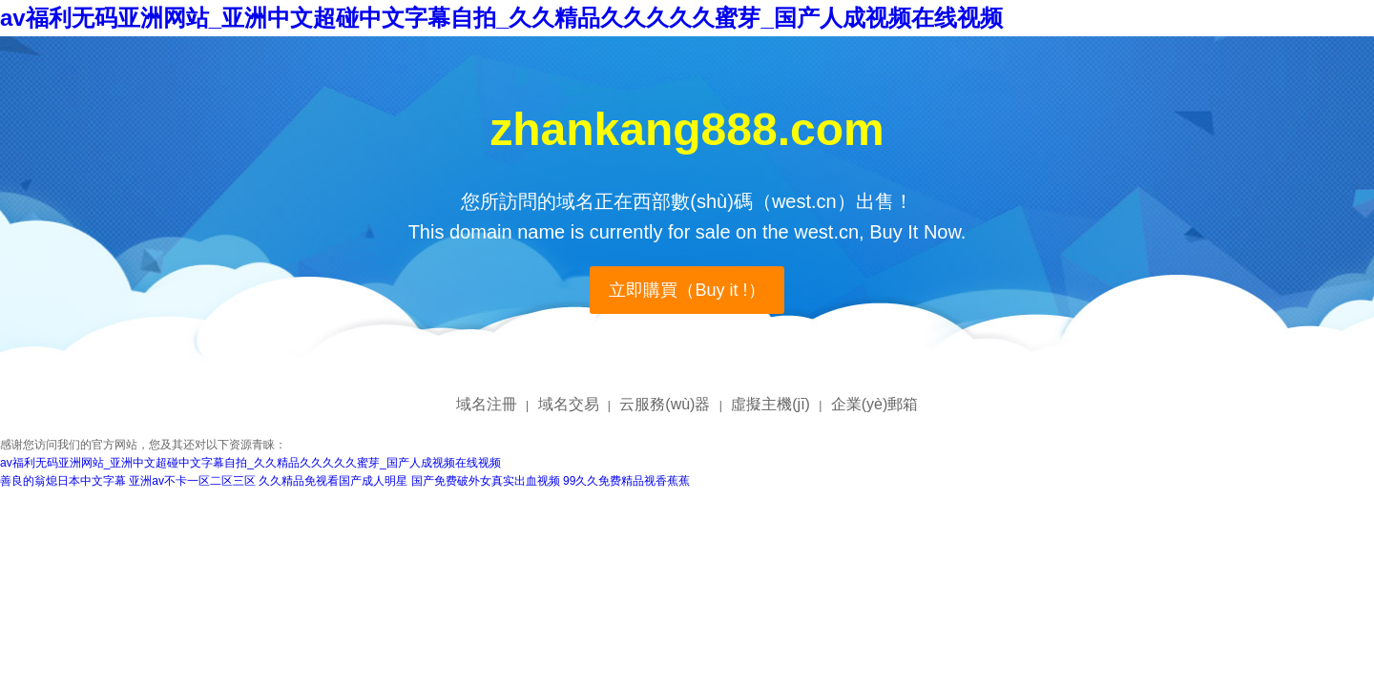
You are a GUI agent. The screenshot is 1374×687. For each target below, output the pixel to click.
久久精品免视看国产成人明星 (333, 481)
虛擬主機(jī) (770, 404)
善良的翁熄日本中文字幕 (63, 481)
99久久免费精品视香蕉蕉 (626, 481)
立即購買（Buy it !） (686, 290)
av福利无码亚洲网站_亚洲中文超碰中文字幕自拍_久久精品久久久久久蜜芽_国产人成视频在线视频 (501, 18)
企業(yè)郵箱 (875, 404)
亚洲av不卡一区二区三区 (192, 481)
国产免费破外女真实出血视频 (485, 481)
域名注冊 (486, 404)
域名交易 (568, 404)
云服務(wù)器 (664, 404)
